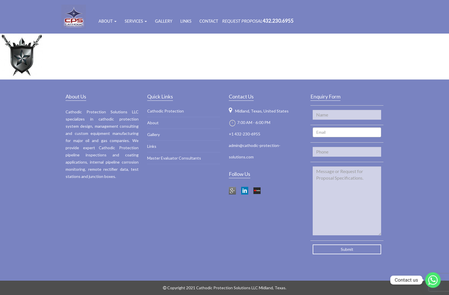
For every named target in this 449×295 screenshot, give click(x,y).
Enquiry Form (325, 96)
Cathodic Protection (165, 110)
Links (186, 21)
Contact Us (241, 96)
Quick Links (160, 96)
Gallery (163, 21)
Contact (209, 21)
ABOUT (108, 21)
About (153, 122)
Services (136, 21)
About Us (76, 96)
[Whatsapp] (433, 280)
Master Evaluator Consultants (174, 158)
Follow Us (239, 174)
